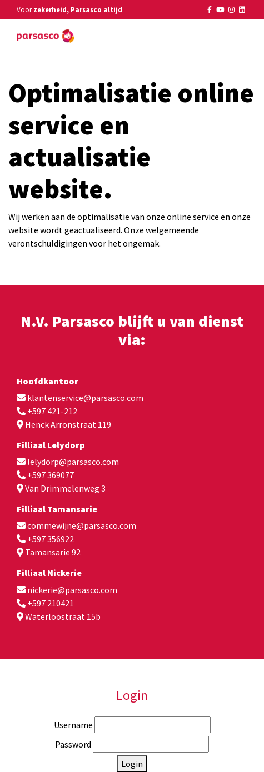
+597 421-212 (52, 411)
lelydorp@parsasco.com (73, 461)
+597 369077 (50, 474)
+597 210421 (50, 603)
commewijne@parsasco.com (81, 525)
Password (73, 744)
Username (73, 724)
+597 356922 (50, 538)
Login (132, 763)
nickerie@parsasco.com (72, 589)
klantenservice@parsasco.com (85, 397)
